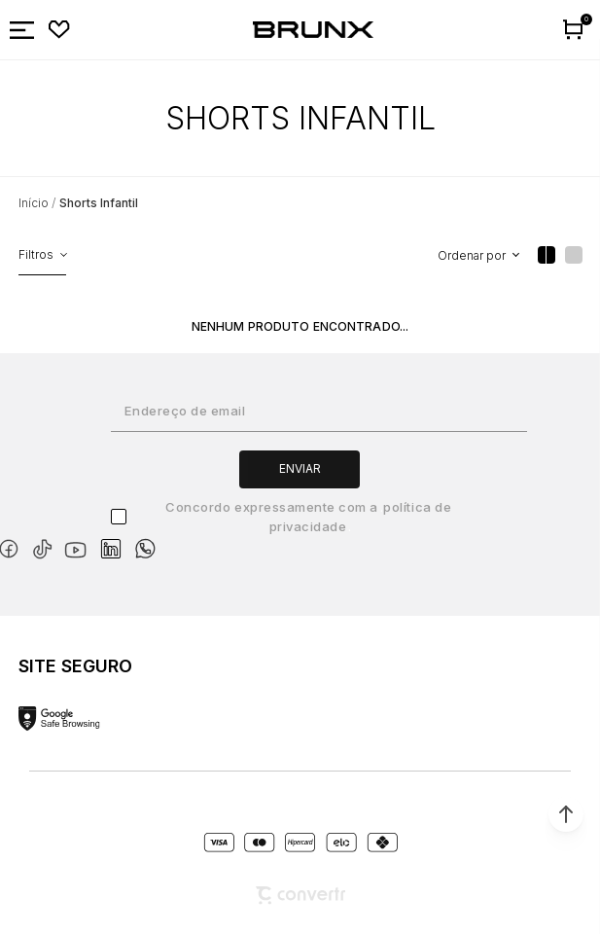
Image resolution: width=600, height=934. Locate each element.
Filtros (35, 254)
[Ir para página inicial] (33, 203)
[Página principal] (313, 30)
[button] (565, 814)
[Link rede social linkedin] (116, 540)
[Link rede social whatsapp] (145, 539)
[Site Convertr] (300, 895)
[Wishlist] (59, 30)
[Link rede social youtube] (81, 540)
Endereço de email (184, 410)
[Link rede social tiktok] (46, 545)
